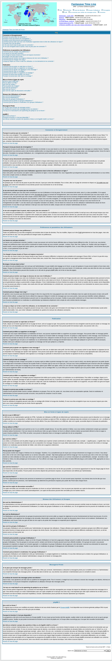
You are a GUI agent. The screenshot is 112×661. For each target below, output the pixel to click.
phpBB (53, 657)
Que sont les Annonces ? (10, 87)
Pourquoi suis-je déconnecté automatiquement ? (17, 40)
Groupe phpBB (64, 607)
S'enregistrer (105, 10)
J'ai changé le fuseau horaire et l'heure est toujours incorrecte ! (22, 55)
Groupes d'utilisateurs (93, 10)
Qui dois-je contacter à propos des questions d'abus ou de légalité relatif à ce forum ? (28, 119)
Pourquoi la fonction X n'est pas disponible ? (16, 117)
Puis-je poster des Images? (11, 86)
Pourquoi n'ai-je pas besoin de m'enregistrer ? (16, 38)
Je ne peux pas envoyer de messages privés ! (16, 107)
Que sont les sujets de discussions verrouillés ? (17, 91)
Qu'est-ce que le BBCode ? (11, 81)
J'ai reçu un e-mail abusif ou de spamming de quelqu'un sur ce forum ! (24, 110)
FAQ (60, 10)
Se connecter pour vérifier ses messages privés (82, 12)
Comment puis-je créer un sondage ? (14, 71)
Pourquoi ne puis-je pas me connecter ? (15, 37)
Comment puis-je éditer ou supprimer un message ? (18, 68)
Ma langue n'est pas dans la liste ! (13, 56)
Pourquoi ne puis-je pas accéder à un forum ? (16, 74)
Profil (64, 12)
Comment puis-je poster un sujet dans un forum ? (18, 66)
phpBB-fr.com (59, 658)
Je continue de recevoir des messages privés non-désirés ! (20, 109)
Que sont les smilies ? (9, 84)
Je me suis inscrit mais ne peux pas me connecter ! (18, 45)
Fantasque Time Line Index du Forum (14, 29)
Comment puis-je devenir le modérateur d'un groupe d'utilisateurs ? (23, 102)
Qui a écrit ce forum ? (9, 116)
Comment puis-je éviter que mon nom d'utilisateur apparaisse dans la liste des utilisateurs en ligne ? (33, 42)
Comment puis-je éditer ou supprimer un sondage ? (18, 73)
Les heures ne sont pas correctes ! (13, 53)
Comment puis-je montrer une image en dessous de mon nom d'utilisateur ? (25, 58)
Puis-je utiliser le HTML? (10, 83)
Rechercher (67, 10)
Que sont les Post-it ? (9, 89)
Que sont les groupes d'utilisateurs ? (14, 99)
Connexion (101, 12)
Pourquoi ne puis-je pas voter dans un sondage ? (17, 76)
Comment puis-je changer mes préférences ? (16, 52)
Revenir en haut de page (10, 143)
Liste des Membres (79, 10)
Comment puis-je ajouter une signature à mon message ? (20, 69)
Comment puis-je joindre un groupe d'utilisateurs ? (18, 100)
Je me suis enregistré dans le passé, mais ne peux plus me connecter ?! (24, 46)
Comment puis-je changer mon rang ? (14, 59)
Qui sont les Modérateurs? (11, 97)
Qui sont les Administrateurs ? (12, 96)
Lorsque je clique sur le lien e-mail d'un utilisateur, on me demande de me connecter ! (28, 61)
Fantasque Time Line (83, 4)
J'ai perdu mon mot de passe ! (12, 43)
